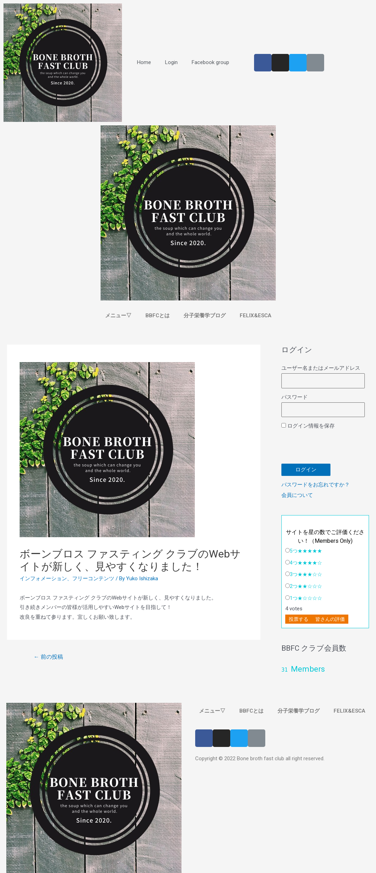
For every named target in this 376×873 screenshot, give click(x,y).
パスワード (294, 397)
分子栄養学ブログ (205, 315)
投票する (298, 619)
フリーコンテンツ (93, 578)
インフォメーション (43, 578)
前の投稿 (48, 656)
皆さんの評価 (330, 619)
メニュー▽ (118, 315)
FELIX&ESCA (255, 315)
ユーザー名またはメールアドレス (320, 368)
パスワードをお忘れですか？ (315, 484)
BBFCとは (157, 315)
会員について (297, 495)
